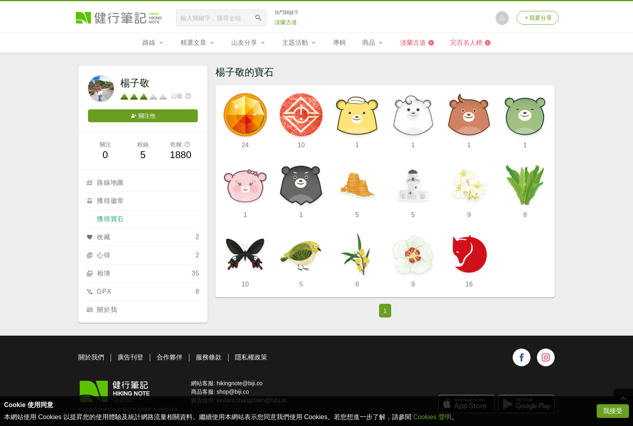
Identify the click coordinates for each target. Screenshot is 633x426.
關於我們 (91, 357)
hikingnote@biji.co (239, 383)
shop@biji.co (232, 391)
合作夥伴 (169, 357)
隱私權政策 (251, 357)
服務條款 (209, 357)
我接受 (613, 410)
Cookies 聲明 (432, 416)
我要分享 (538, 18)
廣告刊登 (130, 357)
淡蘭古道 (286, 22)
